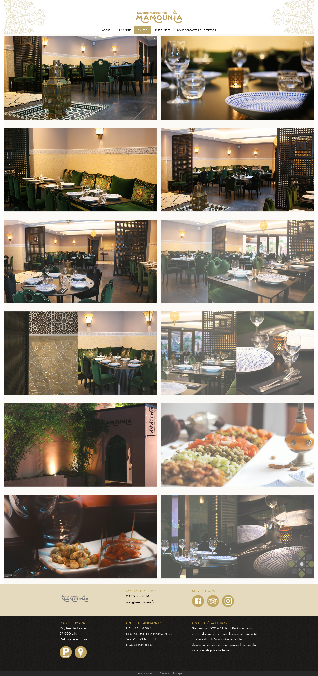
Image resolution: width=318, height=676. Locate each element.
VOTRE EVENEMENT (142, 639)
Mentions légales (144, 673)
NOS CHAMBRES (139, 645)
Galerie (142, 30)
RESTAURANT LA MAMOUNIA (149, 634)
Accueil (107, 30)
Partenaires (162, 30)
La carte (125, 30)
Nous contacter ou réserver (196, 30)
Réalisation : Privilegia (171, 673)
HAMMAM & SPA (138, 628)
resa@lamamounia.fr (140, 602)
